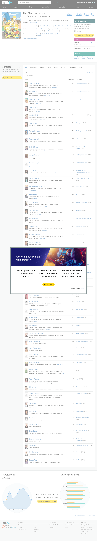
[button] (48, 284)
